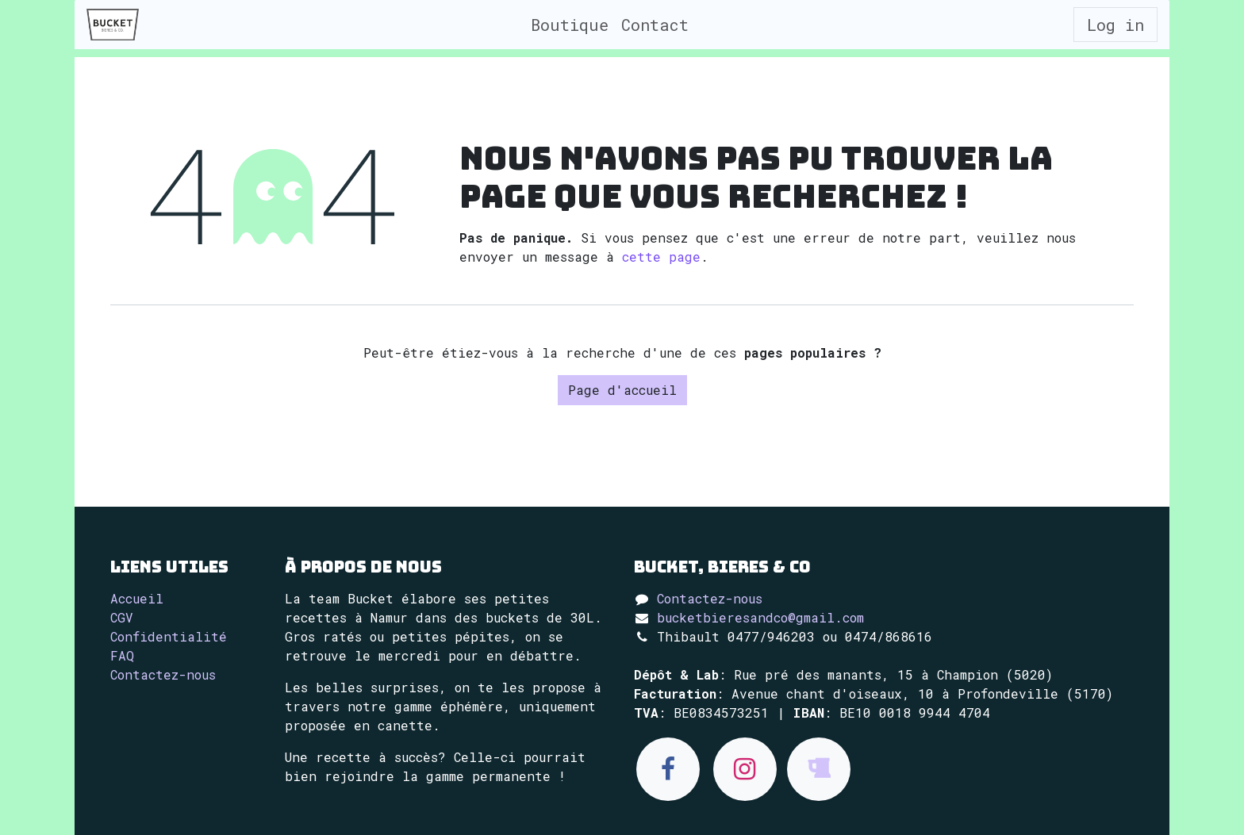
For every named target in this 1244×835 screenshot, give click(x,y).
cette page (661, 256)
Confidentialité (168, 636)
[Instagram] (745, 769)
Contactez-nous (163, 674)
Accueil (136, 598)
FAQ (122, 655)
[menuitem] (569, 24)
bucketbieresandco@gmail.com (760, 617)
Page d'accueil (622, 389)
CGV (121, 617)
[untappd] (818, 769)
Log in (1115, 24)
